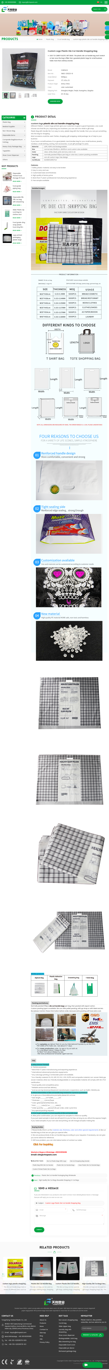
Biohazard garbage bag (67, 1352)
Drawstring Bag (73, 978)
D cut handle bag (64, 40)
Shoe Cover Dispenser (11, 156)
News (42, 1327)
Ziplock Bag (39, 979)
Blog (41, 1337)
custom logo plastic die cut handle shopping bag (62, 1204)
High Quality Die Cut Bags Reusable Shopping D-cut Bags (59, 1181)
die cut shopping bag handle (79, 1162)
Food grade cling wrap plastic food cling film (19, 225)
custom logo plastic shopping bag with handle (15, 1284)
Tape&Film (6, 152)
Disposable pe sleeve (66, 1349)
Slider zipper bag (65, 1327)
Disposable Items (9, 136)
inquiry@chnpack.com (28, 2)
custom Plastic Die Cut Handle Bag (68, 1284)
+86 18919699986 (9, 2)
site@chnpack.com (47, 1155)
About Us (43, 1321)
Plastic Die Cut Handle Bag (41, 1284)
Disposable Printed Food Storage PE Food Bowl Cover (19, 176)
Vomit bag (62, 1324)
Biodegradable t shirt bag (68, 1339)
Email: (34, 1155)
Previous (3, 1275)
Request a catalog (92, 1336)
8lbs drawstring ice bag (67, 1342)
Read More (17, 182)
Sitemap (43, 1333)
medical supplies (9, 127)
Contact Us (44, 1330)
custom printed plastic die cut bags (44, 1170)
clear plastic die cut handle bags (89, 1166)
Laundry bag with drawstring (65, 1331)
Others (5, 160)
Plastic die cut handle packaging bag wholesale (59, 1176)
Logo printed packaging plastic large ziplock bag (17, 238)
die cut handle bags (57, 1007)
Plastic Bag (50, 40)
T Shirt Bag (90, 979)
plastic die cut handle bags (65, 1166)
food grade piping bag (17, 188)
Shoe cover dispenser (67, 1336)
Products (43, 1324)
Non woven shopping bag (68, 1321)
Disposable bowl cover (67, 1345)
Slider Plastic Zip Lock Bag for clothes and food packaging (18, 213)
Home (39, 40)
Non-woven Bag (9, 132)
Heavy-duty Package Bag (12, 147)
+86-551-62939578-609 (17, 1341)
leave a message (91, 1365)
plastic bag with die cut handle (43, 1166)
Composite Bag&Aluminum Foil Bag (13, 141)
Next (105, 1275)
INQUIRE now (55, 102)
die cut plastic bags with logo (56, 1162)
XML (41, 1340)
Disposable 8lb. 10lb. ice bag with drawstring (18, 200)
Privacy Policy (44, 1343)
